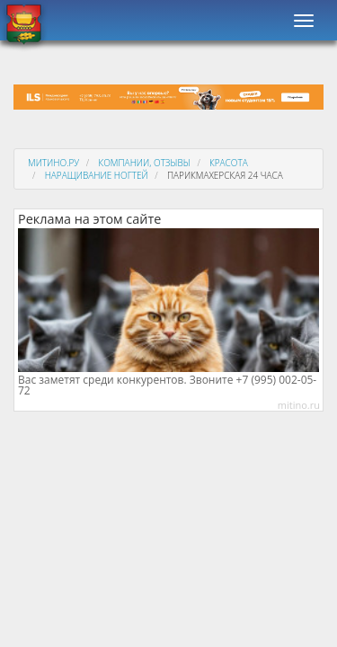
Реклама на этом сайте (89, 219)
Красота (228, 162)
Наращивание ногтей (96, 175)
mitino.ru (299, 405)
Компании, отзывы (144, 162)
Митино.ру (53, 162)
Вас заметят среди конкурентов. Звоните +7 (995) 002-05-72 (167, 385)
